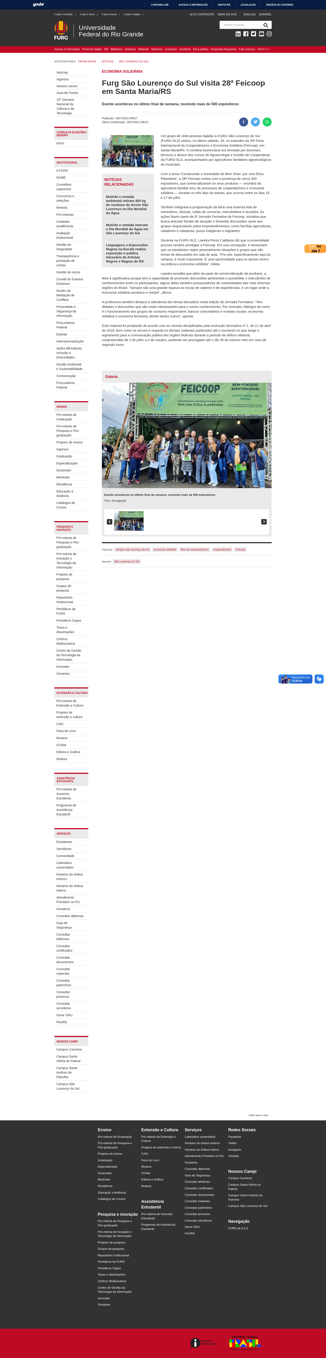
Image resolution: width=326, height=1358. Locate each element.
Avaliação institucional (64, 235)
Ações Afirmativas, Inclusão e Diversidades (69, 353)
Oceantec (63, 673)
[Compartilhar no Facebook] (243, 121)
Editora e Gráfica (68, 752)
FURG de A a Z (238, 1228)
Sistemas (130, 49)
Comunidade (65, 856)
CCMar (61, 745)
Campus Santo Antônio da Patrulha (66, 1072)
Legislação (248, 4)
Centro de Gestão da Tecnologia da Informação (69, 655)
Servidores (64, 849)
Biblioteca (116, 49)
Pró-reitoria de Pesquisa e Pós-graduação (67, 430)
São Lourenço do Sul (126, 561)
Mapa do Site (227, 14)
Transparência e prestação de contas (67, 260)
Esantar (61, 334)
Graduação (64, 456)
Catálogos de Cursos (65, 505)
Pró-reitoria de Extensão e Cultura (69, 703)
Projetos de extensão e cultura (69, 715)
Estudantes (64, 842)
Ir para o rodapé (134, 14)
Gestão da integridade (64, 247)
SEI (106, 49)
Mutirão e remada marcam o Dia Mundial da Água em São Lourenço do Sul (127, 229)
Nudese (61, 759)
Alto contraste (201, 14)
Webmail (143, 49)
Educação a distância (64, 493)
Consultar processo (63, 994)
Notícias (62, 72)
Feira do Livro (66, 731)
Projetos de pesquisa (64, 577)
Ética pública (201, 49)
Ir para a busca (111, 14)
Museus (61, 738)
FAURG (61, 1022)
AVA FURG (264, 49)
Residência (64, 484)
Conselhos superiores (63, 187)
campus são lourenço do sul (132, 549)
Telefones (157, 49)
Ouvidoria (185, 49)
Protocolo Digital (92, 49)
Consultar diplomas (70, 916)
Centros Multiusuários (65, 641)
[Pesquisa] (264, 24)
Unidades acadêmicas (64, 224)
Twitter (232, 1143)
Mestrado (63, 477)
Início (60, 143)
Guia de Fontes (67, 93)
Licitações (171, 49)
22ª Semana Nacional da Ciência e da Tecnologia (65, 106)
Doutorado (63, 470)
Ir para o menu (89, 14)
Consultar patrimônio (63, 983)
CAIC (60, 724)
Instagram (234, 1149)
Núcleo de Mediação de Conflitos (65, 295)
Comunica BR (159, 4)
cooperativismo (222, 549)
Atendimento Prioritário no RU (68, 900)
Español (265, 14)
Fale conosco (247, 49)
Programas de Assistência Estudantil (66, 809)
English (250, 14)
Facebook (234, 1136)
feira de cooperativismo (195, 549)
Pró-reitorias (65, 214)
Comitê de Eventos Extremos (69, 281)
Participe (224, 4)
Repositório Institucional (64, 600)
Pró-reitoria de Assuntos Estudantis (66, 793)
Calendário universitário (64, 865)
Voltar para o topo (258, 1115)
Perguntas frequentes (224, 49)
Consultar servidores (63, 1006)
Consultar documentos (65, 960)
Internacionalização (70, 341)
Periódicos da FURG (66, 611)
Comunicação (66, 376)
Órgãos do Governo (279, 4)
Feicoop (240, 549)
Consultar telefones (63, 937)
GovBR (38, 4)
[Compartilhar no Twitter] (255, 121)
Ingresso (63, 79)
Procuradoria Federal (65, 325)
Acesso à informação (193, 4)
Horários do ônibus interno (69, 888)
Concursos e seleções (65, 198)
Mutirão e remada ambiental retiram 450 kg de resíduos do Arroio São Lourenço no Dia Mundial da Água (127, 205)
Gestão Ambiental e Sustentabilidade (69, 367)
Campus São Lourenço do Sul (67, 1086)
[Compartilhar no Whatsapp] (267, 121)
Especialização (66, 463)
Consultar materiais (63, 971)
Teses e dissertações (65, 630)
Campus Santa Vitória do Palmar (68, 1059)
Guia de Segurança (64, 925)
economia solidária (164, 549)
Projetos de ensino (69, 442)
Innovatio (62, 666)
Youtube (233, 1156)
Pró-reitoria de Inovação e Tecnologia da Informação (66, 560)
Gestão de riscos (68, 272)
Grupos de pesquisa (63, 588)
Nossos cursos (67, 86)
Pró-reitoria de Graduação (66, 417)
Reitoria (61, 207)
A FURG (62, 170)
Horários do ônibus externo (69, 877)
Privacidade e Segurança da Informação (66, 311)
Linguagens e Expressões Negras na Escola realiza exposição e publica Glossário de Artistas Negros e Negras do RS (127, 253)
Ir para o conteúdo (65, 14)
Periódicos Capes (68, 620)
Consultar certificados (64, 948)
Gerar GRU (64, 1015)
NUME (61, 177)
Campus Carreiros (69, 1049)
